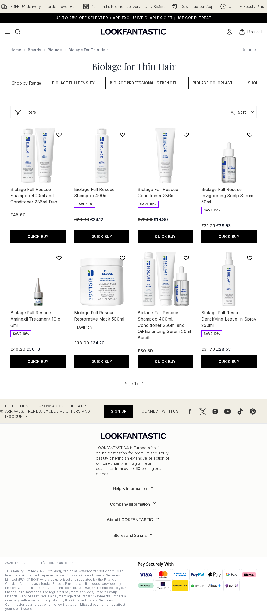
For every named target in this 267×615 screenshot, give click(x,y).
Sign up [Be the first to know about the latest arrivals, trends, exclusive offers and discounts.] (118, 411)
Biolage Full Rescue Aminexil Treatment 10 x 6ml (35, 319)
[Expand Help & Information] (133, 488)
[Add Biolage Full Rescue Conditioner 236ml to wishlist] (186, 134)
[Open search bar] (18, 32)
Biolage (55, 50)
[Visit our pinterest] (252, 411)
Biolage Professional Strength (144, 83)
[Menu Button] (7, 32)
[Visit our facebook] (190, 411)
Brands (34, 50)
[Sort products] (243, 112)
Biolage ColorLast (213, 83)
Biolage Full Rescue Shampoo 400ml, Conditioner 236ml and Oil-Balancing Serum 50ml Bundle (164, 325)
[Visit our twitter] (202, 411)
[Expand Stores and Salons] (133, 535)
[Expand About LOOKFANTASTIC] (133, 519)
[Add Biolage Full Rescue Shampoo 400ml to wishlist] (122, 134)
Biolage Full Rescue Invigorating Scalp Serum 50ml (227, 195)
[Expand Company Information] (133, 504)
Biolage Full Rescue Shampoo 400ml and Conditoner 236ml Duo (33, 195)
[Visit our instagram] (215, 411)
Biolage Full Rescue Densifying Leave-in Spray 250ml (229, 319)
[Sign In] (229, 32)
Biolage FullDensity (73, 83)
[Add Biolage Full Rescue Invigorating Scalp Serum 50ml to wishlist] (250, 134)
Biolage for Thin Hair (133, 66)
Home (15, 50)
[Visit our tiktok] (240, 411)
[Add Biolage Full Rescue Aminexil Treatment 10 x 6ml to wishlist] (59, 258)
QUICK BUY (38, 236)
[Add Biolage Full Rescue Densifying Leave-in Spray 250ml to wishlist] (250, 258)
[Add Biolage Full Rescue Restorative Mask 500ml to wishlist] (122, 258)
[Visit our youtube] (227, 411)
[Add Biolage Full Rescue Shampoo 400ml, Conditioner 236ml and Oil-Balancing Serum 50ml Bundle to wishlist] (186, 258)
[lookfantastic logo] (133, 32)
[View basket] (251, 32)
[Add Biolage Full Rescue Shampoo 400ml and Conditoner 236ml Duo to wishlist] (59, 134)
